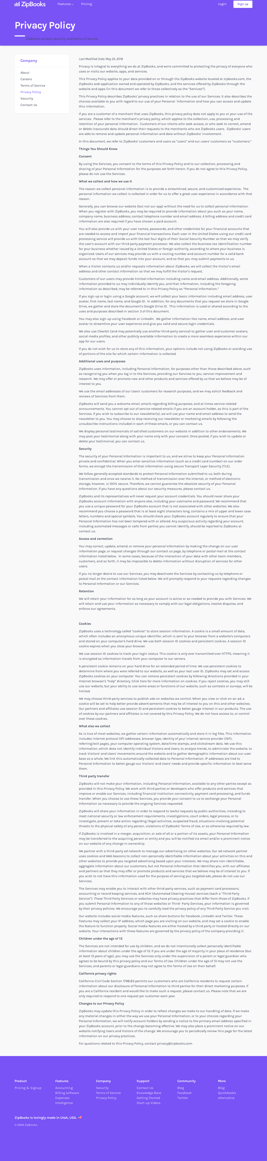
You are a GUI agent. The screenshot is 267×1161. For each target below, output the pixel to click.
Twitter (182, 1098)
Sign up (242, 8)
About (24, 73)
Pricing (86, 8)
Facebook (184, 1093)
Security (26, 98)
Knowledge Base (149, 1093)
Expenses (62, 1098)
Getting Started (148, 1098)
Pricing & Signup (28, 1088)
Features (65, 8)
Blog (180, 1088)
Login (222, 8)
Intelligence (64, 1103)
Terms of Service (32, 85)
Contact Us (28, 105)
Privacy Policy (30, 92)
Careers (26, 79)
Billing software (67, 1093)
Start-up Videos (148, 1103)
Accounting (64, 1088)
